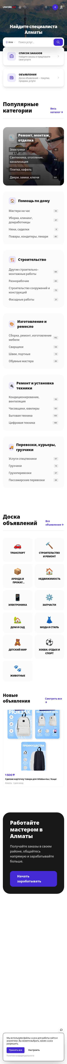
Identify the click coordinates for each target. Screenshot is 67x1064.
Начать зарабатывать (29, 878)
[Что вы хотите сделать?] (55, 7)
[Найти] (35, 42)
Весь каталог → (56, 110)
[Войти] (61, 7)
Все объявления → (54, 523)
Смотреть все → (53, 700)
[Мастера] (20, 7)
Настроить (34, 1050)
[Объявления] (25, 7)
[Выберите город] (47, 7)
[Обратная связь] (61, 1030)
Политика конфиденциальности (20, 1056)
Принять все (15, 1050)
